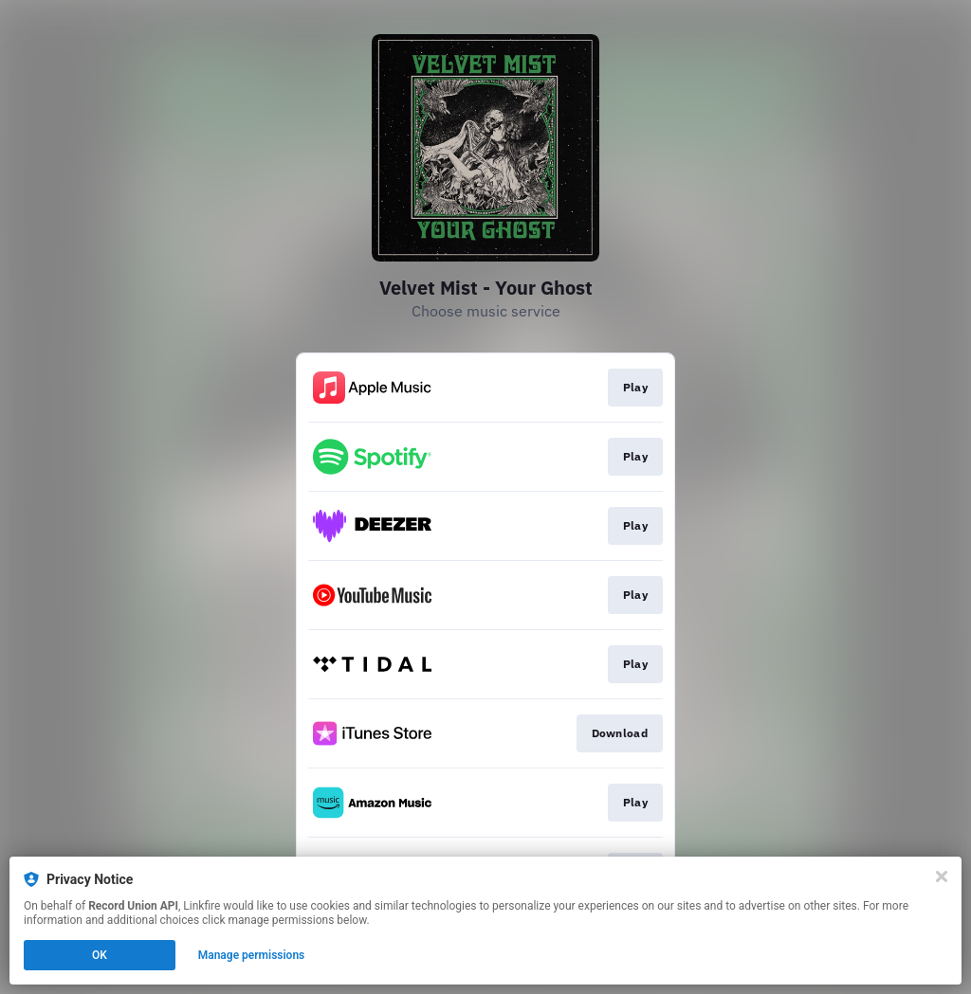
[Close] (941, 876)
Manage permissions (251, 955)
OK (99, 955)
